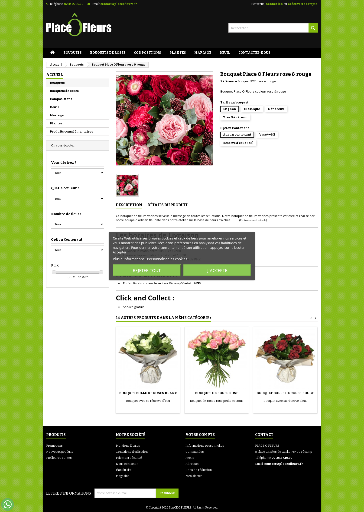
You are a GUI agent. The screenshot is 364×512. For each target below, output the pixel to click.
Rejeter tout (147, 270)
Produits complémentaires (71, 131)
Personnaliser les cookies (167, 258)
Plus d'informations (128, 258)
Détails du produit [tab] (167, 205)
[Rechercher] (273, 28)
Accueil (54, 75)
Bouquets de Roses (108, 53)
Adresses (192, 463)
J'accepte (217, 270)
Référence (228, 81)
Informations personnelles (204, 445)
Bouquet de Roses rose (216, 393)
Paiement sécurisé (129, 457)
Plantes (177, 53)
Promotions (54, 445)
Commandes (194, 451)
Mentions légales (128, 445)
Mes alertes (193, 476)
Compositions (147, 53)
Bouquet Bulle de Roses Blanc (148, 393)
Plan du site (124, 470)
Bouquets (72, 53)
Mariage (202, 53)
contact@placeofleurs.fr (118, 4)
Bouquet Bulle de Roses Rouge (285, 393)
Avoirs (190, 457)
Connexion (274, 4)
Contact (264, 434)
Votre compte (200, 434)
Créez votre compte (302, 4)
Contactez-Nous (254, 53)
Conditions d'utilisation (132, 451)
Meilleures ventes (59, 457)
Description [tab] (129, 205)
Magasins (122, 476)
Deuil (225, 53)
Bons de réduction (198, 470)
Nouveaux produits (59, 451)
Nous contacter (127, 463)
